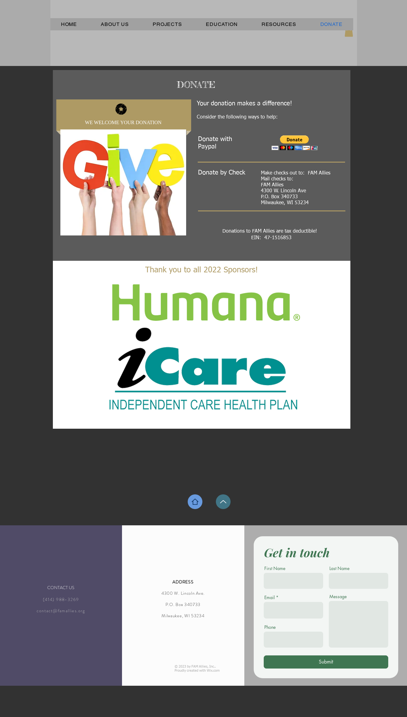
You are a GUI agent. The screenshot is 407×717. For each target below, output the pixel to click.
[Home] (195, 501)
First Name (274, 568)
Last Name (339, 568)
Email (269, 597)
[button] (295, 142)
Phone (270, 627)
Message (338, 596)
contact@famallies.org (61, 611)
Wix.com (213, 670)
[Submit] (326, 662)
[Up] (223, 501)
